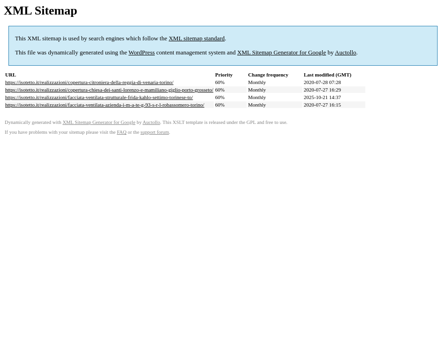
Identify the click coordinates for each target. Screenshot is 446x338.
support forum (155, 132)
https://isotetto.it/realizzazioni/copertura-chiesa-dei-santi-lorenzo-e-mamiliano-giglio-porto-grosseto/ (109, 89)
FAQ (122, 132)
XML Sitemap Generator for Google (281, 52)
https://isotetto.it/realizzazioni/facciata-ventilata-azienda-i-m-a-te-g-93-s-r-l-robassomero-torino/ (104, 105)
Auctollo (345, 52)
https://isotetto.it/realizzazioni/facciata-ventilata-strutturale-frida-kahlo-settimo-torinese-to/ (99, 97)
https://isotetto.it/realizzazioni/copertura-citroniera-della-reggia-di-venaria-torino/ (89, 82)
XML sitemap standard (197, 38)
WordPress (142, 52)
